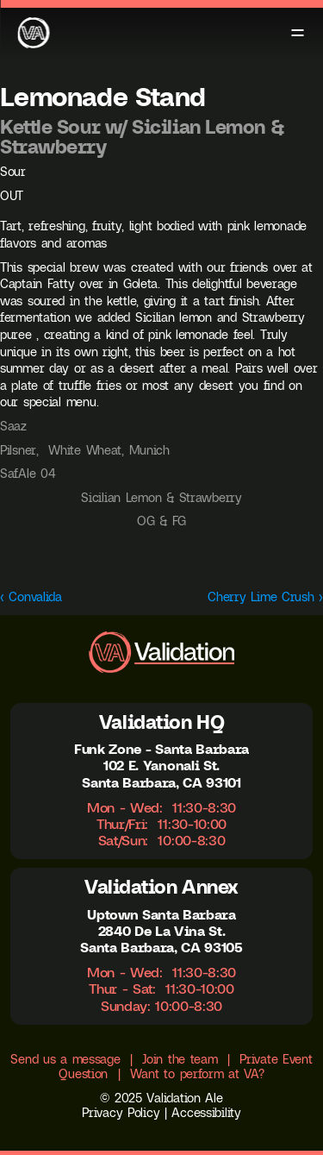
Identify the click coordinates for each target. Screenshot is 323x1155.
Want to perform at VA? (197, 1074)
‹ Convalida (31, 597)
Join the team (179, 1059)
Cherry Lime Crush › (265, 597)
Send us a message (65, 1059)
